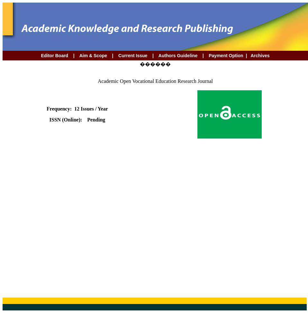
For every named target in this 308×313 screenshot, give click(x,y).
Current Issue (133, 55)
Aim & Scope (93, 55)
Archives (259, 55)
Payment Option (226, 55)
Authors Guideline (178, 55)
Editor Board (54, 55)
